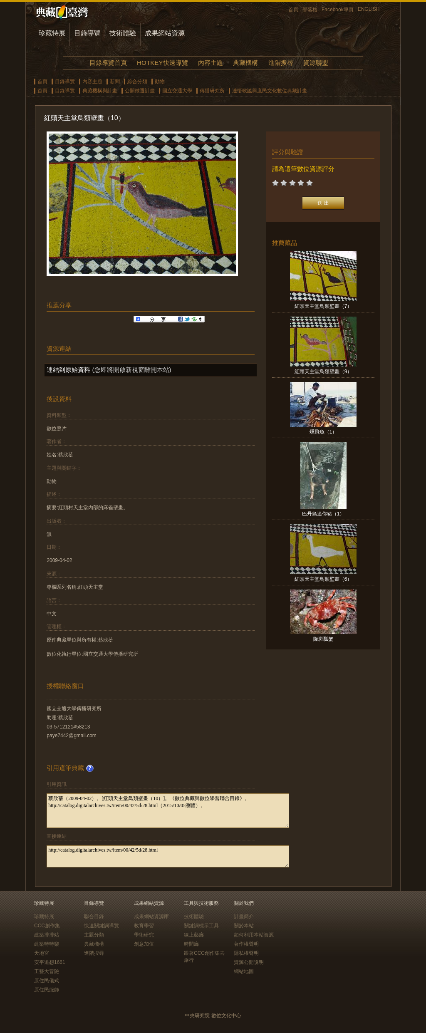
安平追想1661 (49, 962)
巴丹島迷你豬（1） (323, 514)
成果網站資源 (165, 33)
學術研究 (144, 935)
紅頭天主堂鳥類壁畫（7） (323, 306)
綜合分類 (137, 81)
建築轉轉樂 (46, 944)
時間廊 (191, 944)
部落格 (309, 9)
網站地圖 (244, 971)
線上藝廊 (194, 935)
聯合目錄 (94, 916)
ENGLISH (369, 9)
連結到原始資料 (68, 369)
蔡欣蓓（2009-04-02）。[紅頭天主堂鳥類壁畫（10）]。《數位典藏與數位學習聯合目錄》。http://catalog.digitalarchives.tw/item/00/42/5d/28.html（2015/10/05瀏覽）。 (168, 810)
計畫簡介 (244, 916)
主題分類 (94, 935)
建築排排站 (46, 935)
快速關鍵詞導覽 (101, 926)
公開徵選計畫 (140, 91)
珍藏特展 (52, 33)
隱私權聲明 (246, 953)
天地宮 (41, 953)
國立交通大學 (177, 91)
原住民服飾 (46, 990)
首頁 (293, 9)
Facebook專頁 (338, 9)
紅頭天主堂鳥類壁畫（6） (323, 579)
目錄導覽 (87, 33)
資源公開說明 (249, 962)
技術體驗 (122, 33)
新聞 (115, 81)
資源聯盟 (315, 62)
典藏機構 (245, 62)
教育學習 (144, 926)
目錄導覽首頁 (108, 62)
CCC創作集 (47, 926)
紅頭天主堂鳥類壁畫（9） (323, 371)
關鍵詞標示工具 (201, 926)
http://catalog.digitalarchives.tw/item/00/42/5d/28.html (168, 856)
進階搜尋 (280, 62)
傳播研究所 (212, 91)
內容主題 (210, 62)
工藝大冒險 (46, 971)
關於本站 (244, 926)
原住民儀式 (46, 980)
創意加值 (144, 944)
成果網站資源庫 (151, 916)
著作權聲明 (246, 944)
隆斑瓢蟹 (323, 639)
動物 (160, 81)
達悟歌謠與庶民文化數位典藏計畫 (269, 91)
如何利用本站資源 (254, 935)
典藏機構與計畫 (99, 91)
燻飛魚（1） (323, 432)
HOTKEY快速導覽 (162, 62)
